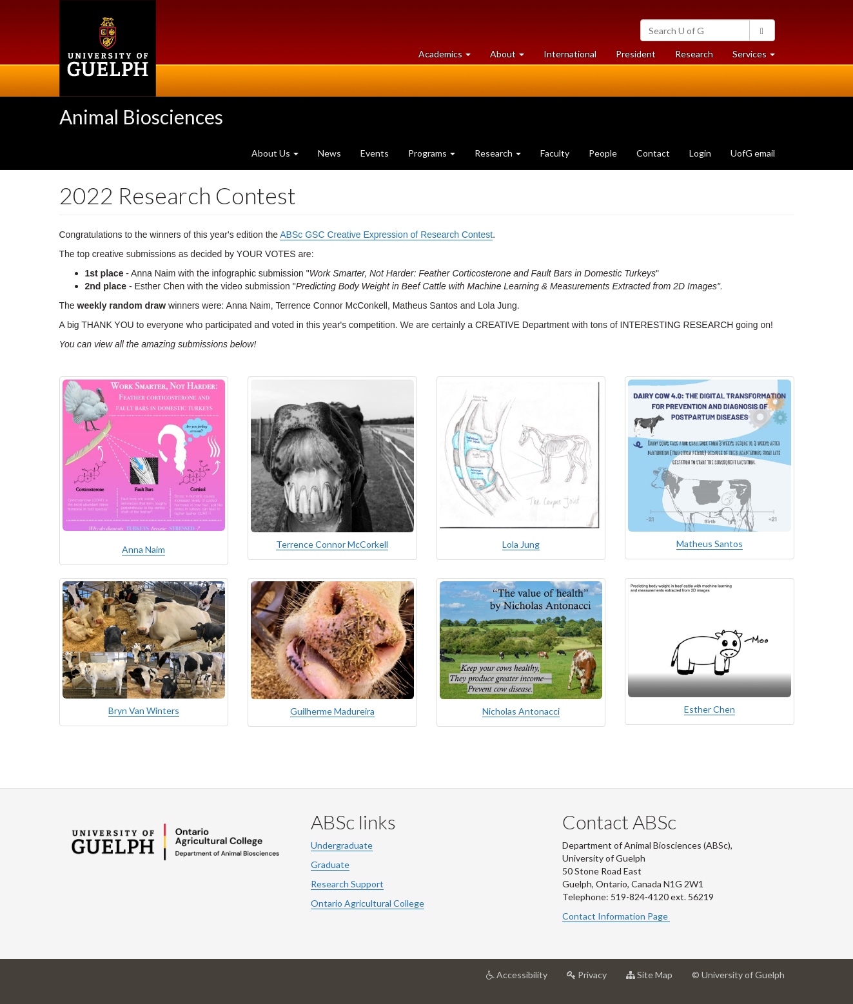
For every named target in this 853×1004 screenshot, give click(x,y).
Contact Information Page (616, 916)
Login (700, 153)
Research (699, 57)
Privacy (591, 979)
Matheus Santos (709, 543)
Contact (653, 153)
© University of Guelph (738, 974)
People (603, 153)
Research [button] (498, 153)
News (329, 153)
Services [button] (758, 57)
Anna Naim (143, 549)
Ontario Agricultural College (367, 903)
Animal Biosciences (141, 116)
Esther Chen (709, 709)
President (636, 53)
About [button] (512, 57)
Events (374, 153)
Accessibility (521, 979)
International (570, 53)
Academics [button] (449, 57)
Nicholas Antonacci (521, 711)
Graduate (330, 864)
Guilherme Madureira (332, 711)
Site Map (654, 979)
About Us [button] (275, 153)
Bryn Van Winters (143, 710)
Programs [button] (431, 153)
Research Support (347, 883)
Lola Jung (521, 544)
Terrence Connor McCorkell (332, 544)
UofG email (752, 153)
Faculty (554, 153)
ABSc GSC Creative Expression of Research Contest (386, 234)
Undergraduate (342, 845)
